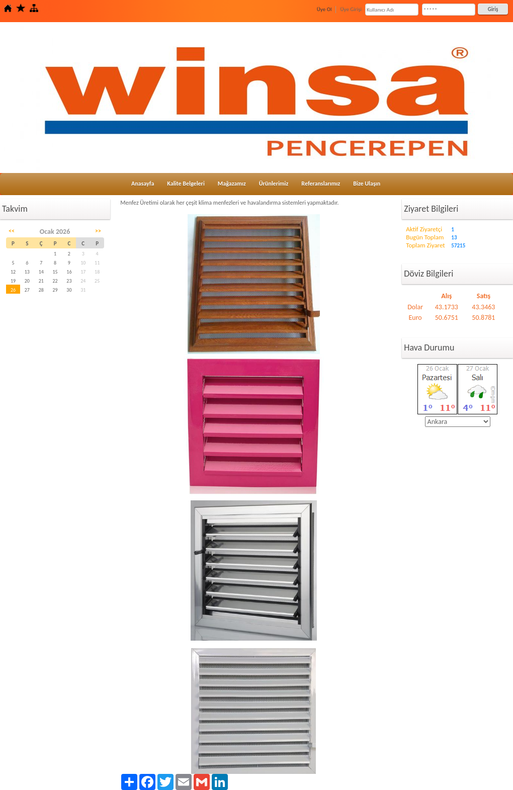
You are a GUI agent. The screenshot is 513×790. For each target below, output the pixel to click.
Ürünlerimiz (274, 183)
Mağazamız (232, 183)
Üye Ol (324, 9)
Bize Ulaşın (366, 183)
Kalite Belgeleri (186, 183)
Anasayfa (142, 183)
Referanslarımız (320, 183)
